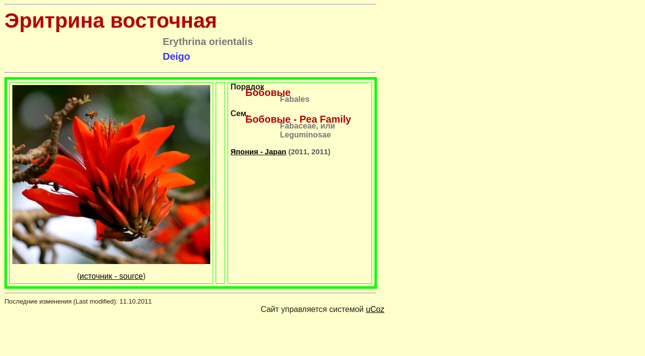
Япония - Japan (258, 151)
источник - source (111, 276)
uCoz (375, 309)
